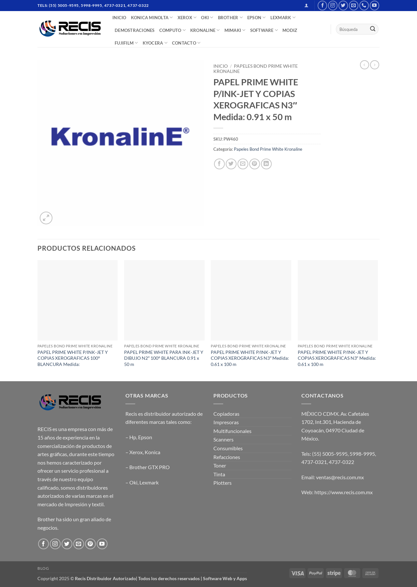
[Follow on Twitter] (343, 5)
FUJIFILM (126, 43)
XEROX (187, 17)
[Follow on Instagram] (333, 5)
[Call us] (364, 5)
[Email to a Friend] (242, 164)
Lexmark (149, 482)
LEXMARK (282, 17)
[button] (306, 5)
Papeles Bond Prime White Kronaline (268, 149)
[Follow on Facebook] (322, 5)
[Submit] (372, 29)
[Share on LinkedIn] (266, 164)
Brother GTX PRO (149, 467)
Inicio (220, 66)
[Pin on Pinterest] (254, 164)
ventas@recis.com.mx (340, 477)
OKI (207, 17)
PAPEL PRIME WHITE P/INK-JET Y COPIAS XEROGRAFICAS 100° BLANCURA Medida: (72, 358)
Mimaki (235, 30)
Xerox (136, 452)
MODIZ (289, 30)
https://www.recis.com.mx (343, 492)
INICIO (119, 17)
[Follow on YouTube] (374, 5)
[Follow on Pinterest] (90, 543)
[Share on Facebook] (219, 164)
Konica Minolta (152, 17)
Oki (133, 482)
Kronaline (205, 30)
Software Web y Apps (225, 578)
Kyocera (155, 43)
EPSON (256, 17)
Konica (152, 452)
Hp (132, 437)
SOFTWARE (264, 30)
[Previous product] (374, 64)
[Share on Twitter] (231, 164)
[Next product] (364, 64)
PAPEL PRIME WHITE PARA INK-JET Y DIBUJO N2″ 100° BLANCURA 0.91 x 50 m (163, 358)
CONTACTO (186, 43)
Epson (145, 437)
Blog (43, 568)
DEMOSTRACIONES (135, 30)
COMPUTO (172, 30)
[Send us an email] (353, 5)
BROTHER (230, 17)
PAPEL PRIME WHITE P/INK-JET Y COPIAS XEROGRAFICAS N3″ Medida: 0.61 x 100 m (250, 358)
